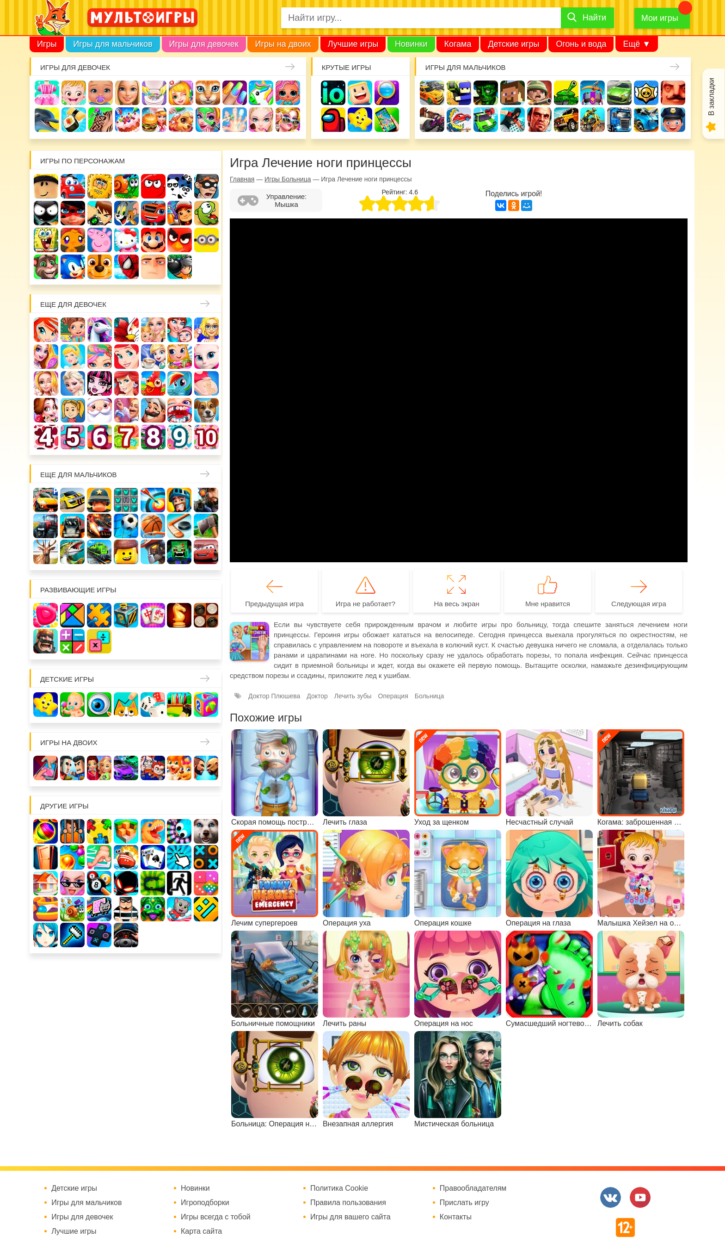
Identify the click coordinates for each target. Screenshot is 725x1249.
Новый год (99, 410)
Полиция (673, 119)
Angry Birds (179, 240)
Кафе (153, 356)
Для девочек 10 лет (206, 437)
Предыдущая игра (274, 604)
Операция (234, 119)
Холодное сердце (73, 383)
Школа (73, 329)
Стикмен (46, 213)
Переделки (126, 410)
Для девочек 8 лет (153, 437)
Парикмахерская (99, 356)
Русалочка (126, 356)
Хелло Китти (126, 240)
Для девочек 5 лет (73, 437)
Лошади (99, 329)
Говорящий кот (46, 267)
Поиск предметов (387, 93)
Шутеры (432, 119)
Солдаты (539, 93)
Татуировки (100, 119)
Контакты (456, 1217)
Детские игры (513, 44)
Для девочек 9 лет (179, 437)
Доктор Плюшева (274, 696)
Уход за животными (181, 119)
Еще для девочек (73, 304)
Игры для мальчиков (112, 44)
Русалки (126, 383)
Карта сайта (201, 1231)
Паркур (512, 119)
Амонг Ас (333, 119)
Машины (619, 93)
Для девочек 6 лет (99, 437)
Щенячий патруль (99, 267)
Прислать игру (464, 1202)
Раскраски (126, 329)
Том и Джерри (126, 213)
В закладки (711, 97)
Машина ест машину (459, 119)
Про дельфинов (47, 119)
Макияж (261, 119)
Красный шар (153, 186)
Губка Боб (46, 240)
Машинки (485, 119)
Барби (127, 93)
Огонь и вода (581, 44)
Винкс (46, 329)
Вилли (73, 186)
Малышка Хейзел (73, 93)
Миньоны (206, 240)
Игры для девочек (204, 44)
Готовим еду (154, 119)
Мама (179, 329)
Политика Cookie (339, 1188)
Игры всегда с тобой (216, 1217)
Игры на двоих (283, 44)
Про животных (206, 410)
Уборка (154, 93)
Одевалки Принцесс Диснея (46, 410)
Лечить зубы (179, 410)
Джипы (566, 119)
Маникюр (234, 93)
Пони (179, 383)
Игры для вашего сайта (350, 1217)
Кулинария (73, 119)
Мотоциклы (592, 119)
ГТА (539, 119)
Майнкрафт (512, 93)
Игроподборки (205, 1202)
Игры (46, 44)
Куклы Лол (288, 93)
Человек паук (126, 267)
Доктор (181, 93)
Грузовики (619, 119)
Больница (206, 329)
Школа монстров (99, 383)
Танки (566, 93)
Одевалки (47, 93)
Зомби (485, 93)
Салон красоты (208, 119)
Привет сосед (673, 93)
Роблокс (46, 186)
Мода (288, 119)
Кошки (208, 93)
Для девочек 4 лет (46, 437)
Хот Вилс (646, 119)
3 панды (179, 186)
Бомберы (179, 267)
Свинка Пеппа (99, 240)
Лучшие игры (353, 44)
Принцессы (73, 356)
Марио (153, 240)
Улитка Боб (126, 186)
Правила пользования (348, 1202)
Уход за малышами (100, 93)
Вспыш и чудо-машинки (153, 213)
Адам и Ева (99, 186)
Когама (457, 44)
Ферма (153, 383)
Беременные (206, 383)
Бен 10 (99, 213)
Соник (73, 267)
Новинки (411, 44)
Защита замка (592, 93)
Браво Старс (646, 93)
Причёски (46, 356)
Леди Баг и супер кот (73, 213)
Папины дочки (73, 410)
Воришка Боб (206, 186)
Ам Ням (206, 213)
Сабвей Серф (179, 213)
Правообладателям (473, 1188)
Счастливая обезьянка (73, 240)
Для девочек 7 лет (126, 437)
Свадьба (46, 383)
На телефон (387, 119)
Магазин (179, 356)
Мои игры (659, 18)
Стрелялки (459, 93)
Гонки (432, 93)
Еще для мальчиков (78, 474)
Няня (153, 329)
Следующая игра (638, 604)
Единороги (261, 93)
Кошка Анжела (206, 356)
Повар (153, 410)
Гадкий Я (153, 267)
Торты (127, 119)
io (333, 93)
